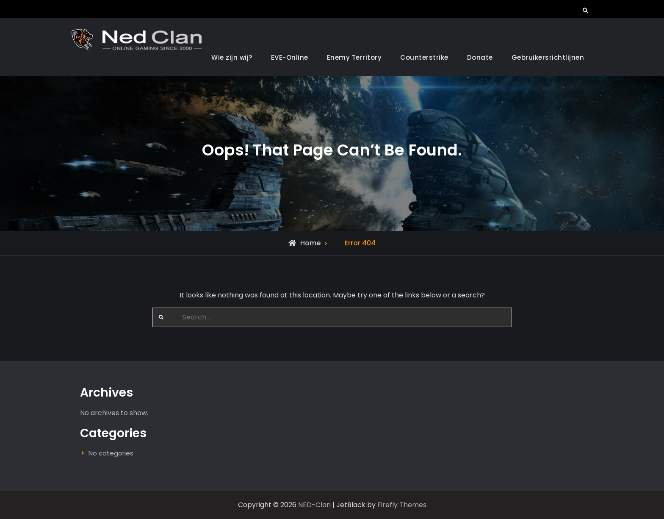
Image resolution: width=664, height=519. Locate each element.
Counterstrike (424, 57)
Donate (480, 57)
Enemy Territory (354, 57)
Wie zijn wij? (231, 57)
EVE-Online (289, 57)
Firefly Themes (401, 505)
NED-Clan (314, 505)
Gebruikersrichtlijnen (548, 57)
